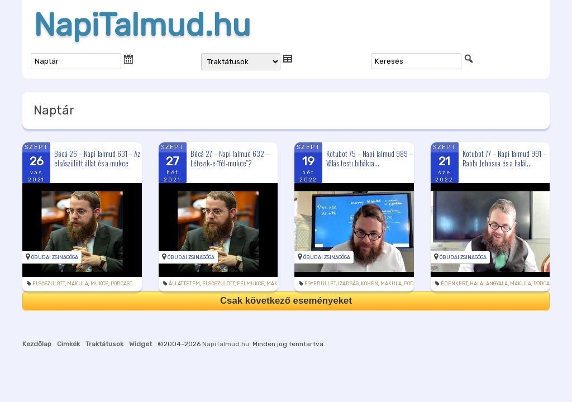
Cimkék (68, 344)
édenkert (454, 283)
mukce (99, 283)
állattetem (184, 283)
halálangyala (489, 283)
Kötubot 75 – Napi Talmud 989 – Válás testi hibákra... (369, 158)
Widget (140, 344)
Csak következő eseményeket (286, 300)
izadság (348, 283)
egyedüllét (320, 283)
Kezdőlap (36, 344)
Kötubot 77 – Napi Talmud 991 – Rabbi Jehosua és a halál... (504, 158)
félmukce (250, 283)
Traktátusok (104, 344)
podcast (121, 283)
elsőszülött (48, 283)
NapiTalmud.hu (142, 25)
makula (77, 283)
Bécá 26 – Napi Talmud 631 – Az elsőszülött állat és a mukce (97, 158)
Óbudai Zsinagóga (54, 257)
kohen (369, 283)
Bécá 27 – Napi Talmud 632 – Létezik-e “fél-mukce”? (229, 158)
